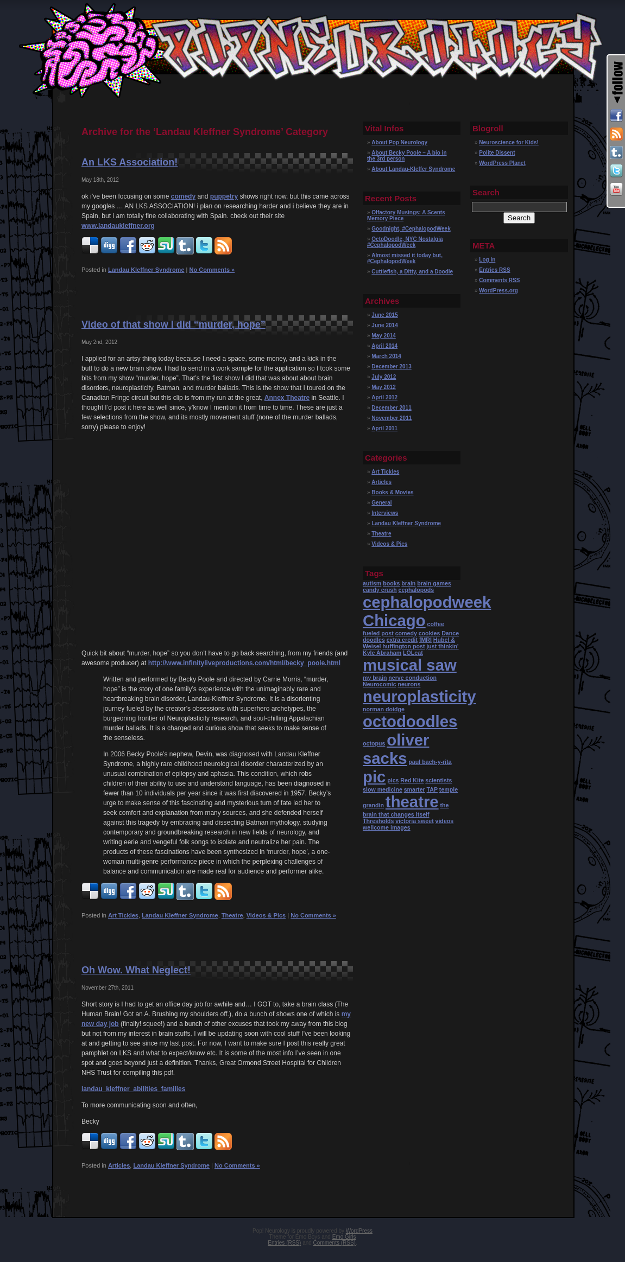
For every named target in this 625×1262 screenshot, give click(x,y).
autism (372, 583)
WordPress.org (498, 291)
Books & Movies (392, 492)
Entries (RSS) (284, 1243)
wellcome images (387, 827)
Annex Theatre (287, 397)
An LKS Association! (129, 162)
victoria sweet (414, 821)
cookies (429, 633)
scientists (438, 780)
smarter (414, 789)
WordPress (359, 1231)
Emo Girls (344, 1237)
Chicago (394, 620)
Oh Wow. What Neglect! (136, 970)
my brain (375, 677)
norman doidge (384, 709)
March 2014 (386, 356)
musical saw (410, 665)
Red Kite (412, 780)
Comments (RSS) (334, 1243)
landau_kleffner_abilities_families (133, 1089)
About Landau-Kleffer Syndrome (413, 169)
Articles (119, 1165)
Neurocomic (379, 684)
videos (444, 821)
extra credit (402, 639)
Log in (487, 260)
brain (408, 583)
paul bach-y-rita (429, 762)
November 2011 (391, 418)
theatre (412, 802)
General (381, 503)
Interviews (384, 513)
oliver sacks (396, 749)
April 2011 (384, 428)
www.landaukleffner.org (118, 226)
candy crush (380, 590)
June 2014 (384, 325)
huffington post (403, 646)
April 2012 (384, 397)
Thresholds (378, 821)
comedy (183, 196)
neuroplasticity (419, 696)
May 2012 (383, 387)
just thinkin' (442, 646)
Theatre (232, 915)
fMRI (425, 639)
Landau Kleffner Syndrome (146, 269)
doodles (374, 639)
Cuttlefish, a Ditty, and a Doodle (412, 272)
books (391, 583)
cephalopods (416, 590)
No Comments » (212, 269)
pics (393, 780)
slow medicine (382, 789)
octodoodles (410, 721)
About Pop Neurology (399, 142)
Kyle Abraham (382, 652)
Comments (499, 280)
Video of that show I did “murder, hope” (173, 324)
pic (374, 777)
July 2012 (383, 377)
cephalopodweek (427, 602)
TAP (432, 789)
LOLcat (413, 652)
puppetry (224, 196)
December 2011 (391, 408)
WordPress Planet (502, 163)
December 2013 (391, 366)
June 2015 (384, 315)
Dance (450, 633)
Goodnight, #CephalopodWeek (410, 229)
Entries (494, 270)
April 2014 (384, 346)
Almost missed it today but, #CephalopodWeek (405, 258)
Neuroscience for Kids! (508, 142)
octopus (374, 743)
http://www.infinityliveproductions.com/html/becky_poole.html (244, 663)
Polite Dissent (497, 153)
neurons (408, 684)
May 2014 (383, 336)
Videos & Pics (266, 915)
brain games (434, 583)
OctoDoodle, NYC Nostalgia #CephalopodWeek (405, 242)
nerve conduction (412, 677)
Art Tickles (123, 915)
